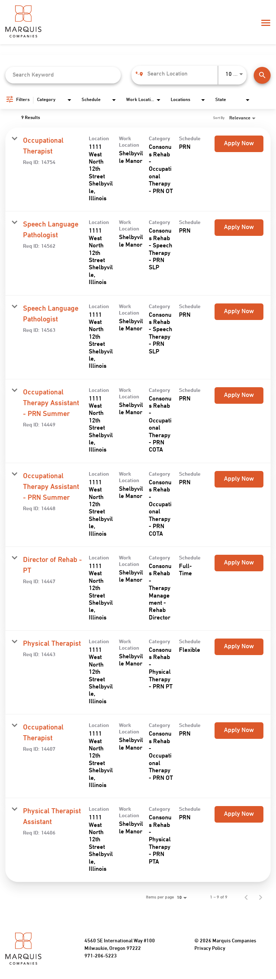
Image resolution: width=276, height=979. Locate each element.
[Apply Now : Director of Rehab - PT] (239, 563)
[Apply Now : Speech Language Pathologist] (239, 227)
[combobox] (63, 75)
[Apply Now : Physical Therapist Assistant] (239, 814)
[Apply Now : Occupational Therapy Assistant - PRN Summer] (239, 395)
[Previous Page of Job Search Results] (246, 897)
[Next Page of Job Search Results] (260, 897)
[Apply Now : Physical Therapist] (239, 647)
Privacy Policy (209, 949)
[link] (138, 169)
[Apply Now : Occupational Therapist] (239, 144)
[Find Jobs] (262, 75)
